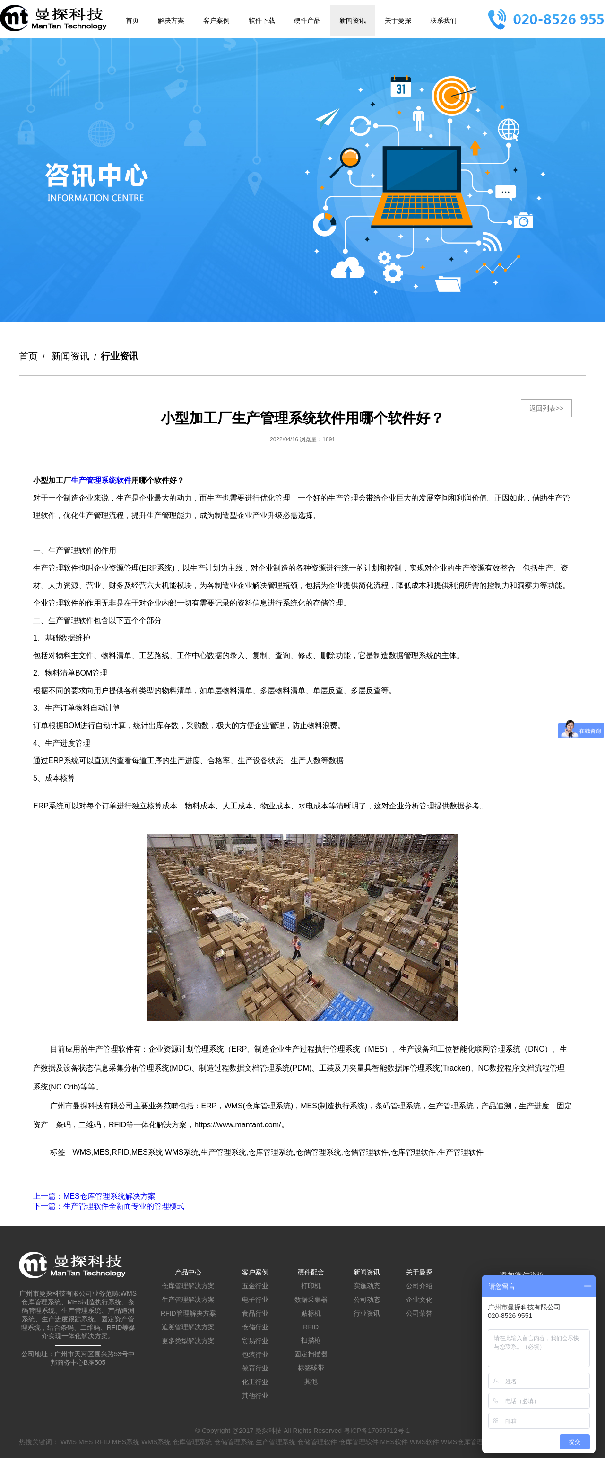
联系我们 (443, 20)
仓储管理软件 (317, 1442)
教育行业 (255, 1368)
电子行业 (255, 1299)
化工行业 (255, 1382)
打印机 (311, 1286)
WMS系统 (156, 1442)
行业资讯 (367, 1313)
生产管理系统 (275, 1442)
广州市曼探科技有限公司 (83, 1106)
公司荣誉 (419, 1313)
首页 (132, 20)
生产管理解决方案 (188, 1299)
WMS (68, 1442)
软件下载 (262, 20)
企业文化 (419, 1299)
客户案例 (216, 20)
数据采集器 (311, 1299)
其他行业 (255, 1395)
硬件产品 (307, 20)
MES (85, 1442)
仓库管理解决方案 (188, 1286)
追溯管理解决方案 (188, 1327)
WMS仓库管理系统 (469, 1442)
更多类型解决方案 (188, 1340)
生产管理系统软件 (101, 480)
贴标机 (311, 1313)
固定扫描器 (311, 1354)
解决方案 (171, 20)
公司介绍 (419, 1286)
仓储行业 (255, 1327)
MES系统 (125, 1442)
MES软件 (394, 1442)
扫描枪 (311, 1340)
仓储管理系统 (234, 1442)
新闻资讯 (352, 20)
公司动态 (367, 1299)
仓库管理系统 (192, 1442)
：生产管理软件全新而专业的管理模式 (108, 1206)
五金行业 (255, 1286)
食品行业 (255, 1313)
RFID (311, 1327)
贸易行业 (255, 1340)
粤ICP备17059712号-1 (377, 1430)
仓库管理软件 (359, 1442)
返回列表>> (546, 408)
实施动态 (367, 1286)
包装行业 (255, 1354)
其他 (311, 1381)
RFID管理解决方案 (188, 1313)
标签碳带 (311, 1367)
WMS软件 (424, 1442)
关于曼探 (398, 20)
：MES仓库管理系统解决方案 (94, 1196)
